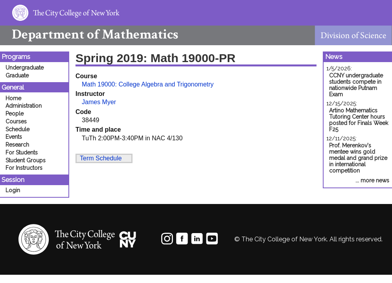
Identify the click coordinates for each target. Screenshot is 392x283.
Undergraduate (25, 67)
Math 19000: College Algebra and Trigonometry (147, 84)
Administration (24, 106)
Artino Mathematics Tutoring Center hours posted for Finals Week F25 (358, 119)
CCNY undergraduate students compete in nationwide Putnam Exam (356, 84)
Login (13, 190)
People (15, 113)
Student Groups (26, 160)
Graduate (17, 75)
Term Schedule (101, 158)
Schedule (17, 129)
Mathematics (89, 34)
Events (14, 137)
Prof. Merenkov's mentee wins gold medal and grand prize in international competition (358, 158)
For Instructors (24, 168)
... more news (372, 180)
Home (13, 98)
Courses (16, 121)
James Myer (99, 102)
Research (17, 145)
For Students (22, 152)
